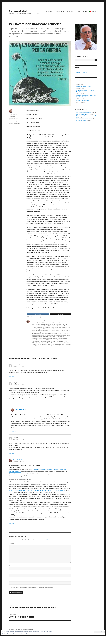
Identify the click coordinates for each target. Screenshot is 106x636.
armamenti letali (13, 121)
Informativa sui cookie (37, 633)
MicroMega (11, 119)
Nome (11, 565)
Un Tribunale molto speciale (82, 83)
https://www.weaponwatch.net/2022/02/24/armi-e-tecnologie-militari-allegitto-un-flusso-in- (37, 490)
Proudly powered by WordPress (25, 629)
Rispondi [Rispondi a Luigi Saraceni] (11, 403)
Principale (49, 11)
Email (11, 573)
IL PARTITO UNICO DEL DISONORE (84, 119)
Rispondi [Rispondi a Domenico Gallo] (13, 431)
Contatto (84, 11)
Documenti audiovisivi (73, 11)
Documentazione (59, 11)
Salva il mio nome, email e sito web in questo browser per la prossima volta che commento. (32, 587)
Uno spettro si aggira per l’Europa (84, 112)
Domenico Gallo (13, 114)
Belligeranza (12, 123)
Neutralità (17, 123)
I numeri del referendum (82, 120)
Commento (12, 543)
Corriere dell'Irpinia (13, 118)
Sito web (11, 580)
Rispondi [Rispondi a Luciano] (11, 453)
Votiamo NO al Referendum (82, 100)
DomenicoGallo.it (18, 11)
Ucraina (14, 125)
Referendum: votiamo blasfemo (83, 86)
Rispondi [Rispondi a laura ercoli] (11, 376)
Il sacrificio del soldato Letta (82, 114)
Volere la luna (18, 119)
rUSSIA (10, 125)
